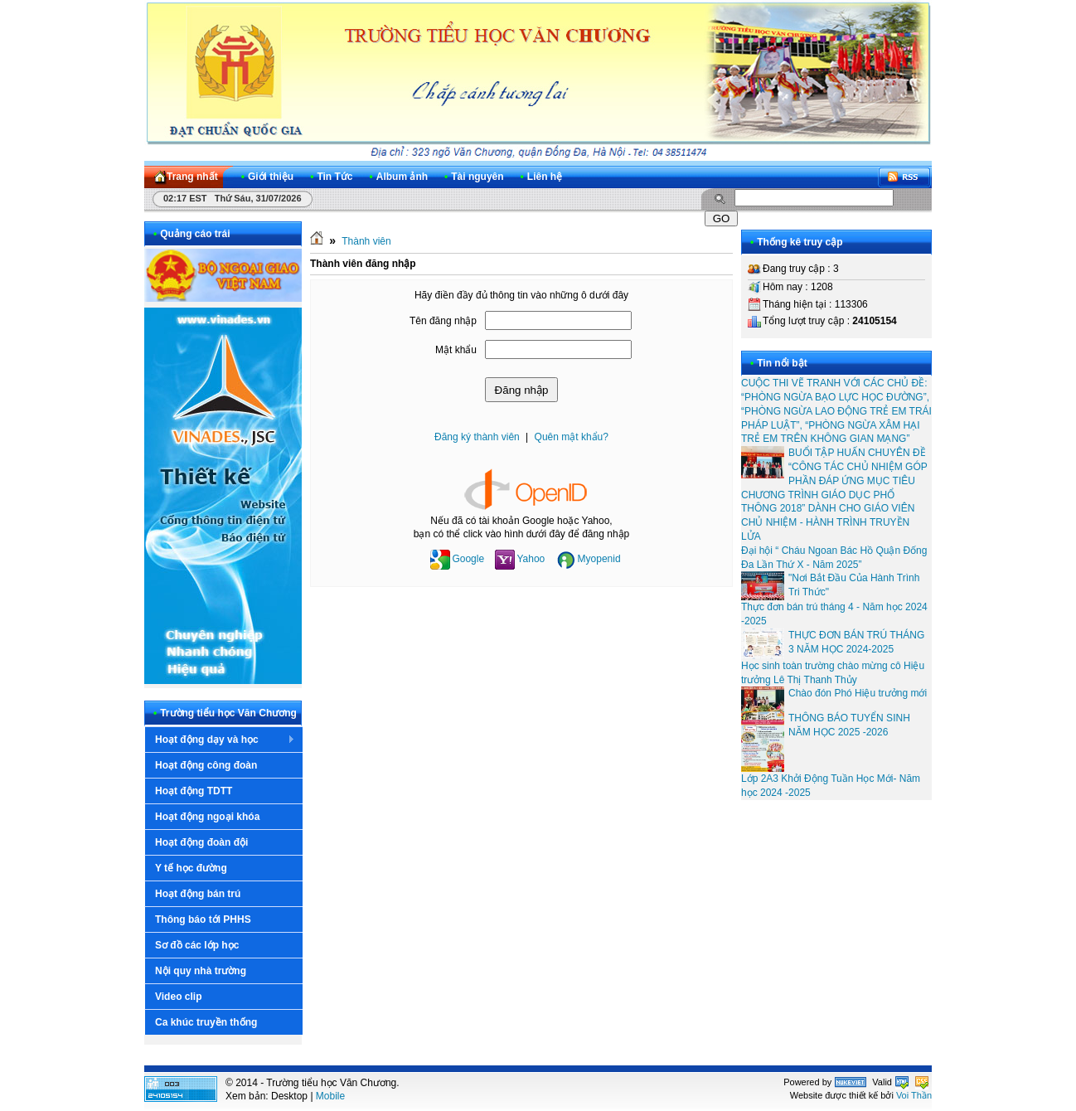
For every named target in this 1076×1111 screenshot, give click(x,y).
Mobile (330, 1096)
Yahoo (520, 559)
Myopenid (588, 559)
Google (457, 559)
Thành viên (366, 241)
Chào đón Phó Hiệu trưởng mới (857, 693)
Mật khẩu (456, 350)
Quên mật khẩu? (571, 437)
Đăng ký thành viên (477, 437)
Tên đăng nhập (443, 321)
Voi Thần (914, 1095)
